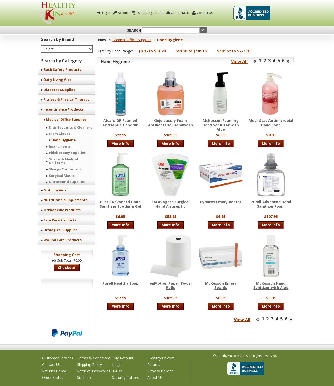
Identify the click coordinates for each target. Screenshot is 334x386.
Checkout (67, 267)
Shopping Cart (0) (150, 13)
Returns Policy (54, 371)
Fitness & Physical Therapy (66, 99)
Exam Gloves (59, 133)
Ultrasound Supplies (67, 181)
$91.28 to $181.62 (191, 51)
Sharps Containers (65, 169)
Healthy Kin (57, 13)
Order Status (180, 13)
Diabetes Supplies (59, 89)
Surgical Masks (62, 175)
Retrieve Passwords (93, 371)
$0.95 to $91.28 (152, 51)
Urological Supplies (60, 229)
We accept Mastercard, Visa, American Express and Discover (67, 315)
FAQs (117, 371)
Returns (153, 364)
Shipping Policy (89, 364)
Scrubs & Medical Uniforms (63, 161)
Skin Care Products (60, 220)
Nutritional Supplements (65, 200)
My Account (123, 358)
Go (203, 30)
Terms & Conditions (94, 358)
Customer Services (57, 358)
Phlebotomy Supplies (67, 152)
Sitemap (84, 377)
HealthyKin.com (162, 358)
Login (106, 13)
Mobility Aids (55, 190)
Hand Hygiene (63, 140)
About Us (155, 377)
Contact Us (205, 13)
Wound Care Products (63, 240)
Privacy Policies (161, 371)
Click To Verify (284, 13)
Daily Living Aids (57, 79)
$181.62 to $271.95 (234, 51)
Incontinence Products (64, 109)
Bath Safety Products (62, 69)
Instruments (60, 146)
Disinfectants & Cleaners (70, 127)
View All (239, 61)
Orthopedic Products (62, 210)
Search (134, 30)
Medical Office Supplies (66, 119)
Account (124, 13)
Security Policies (125, 377)
